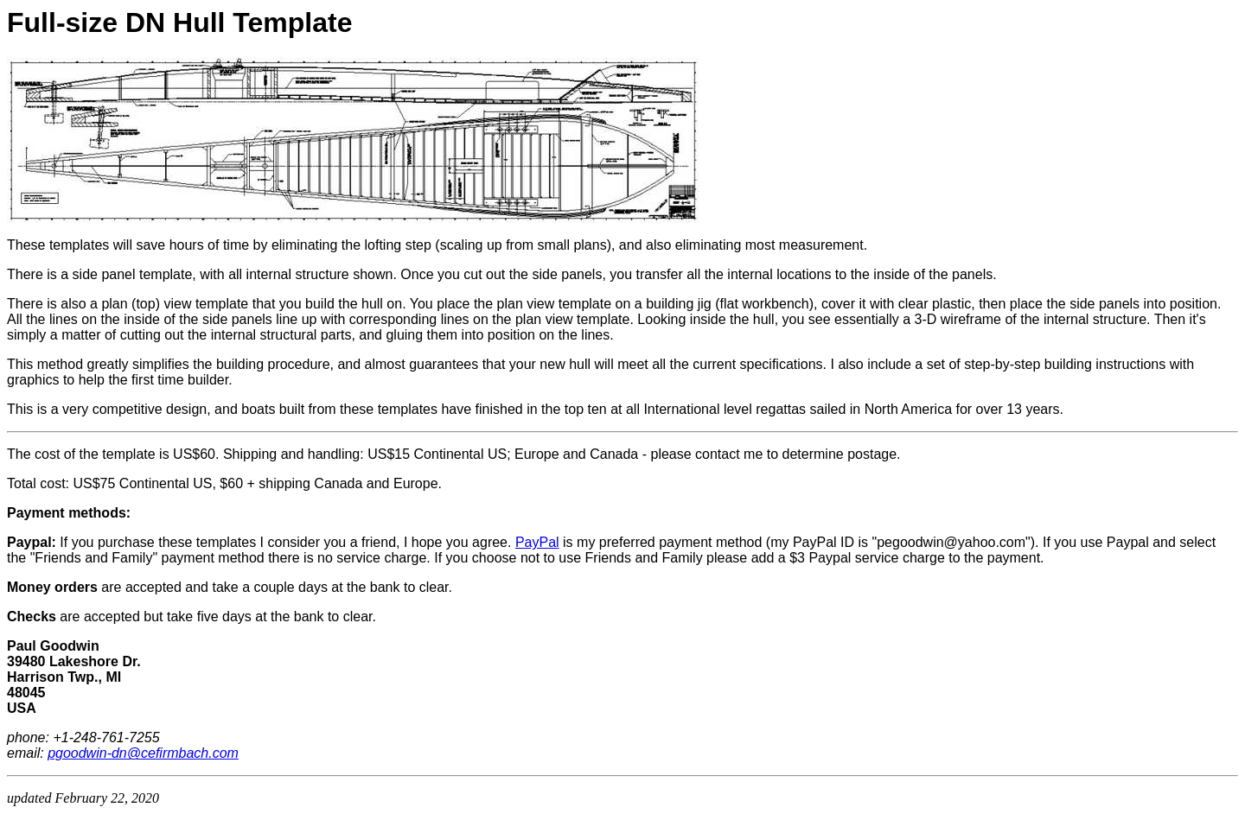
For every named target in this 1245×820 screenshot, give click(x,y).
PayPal (537, 542)
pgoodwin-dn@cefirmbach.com (143, 753)
